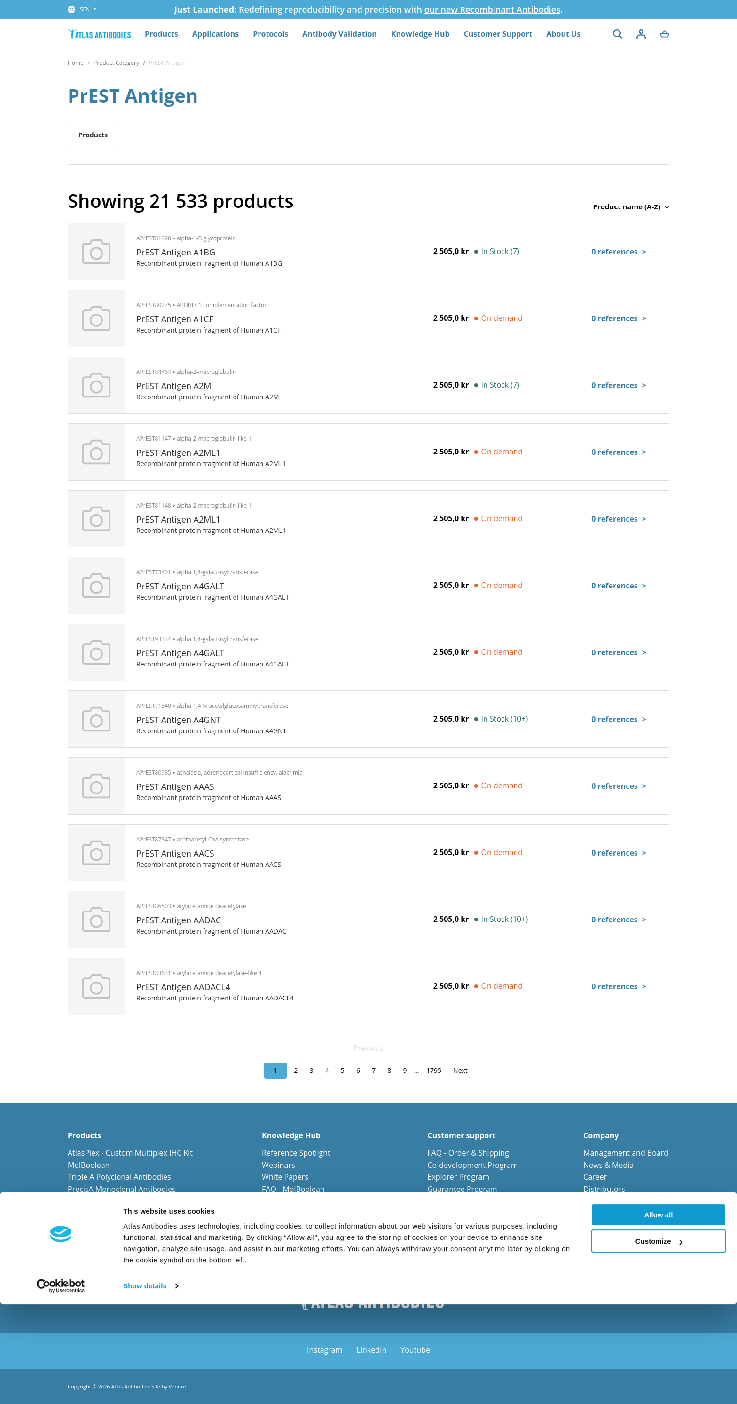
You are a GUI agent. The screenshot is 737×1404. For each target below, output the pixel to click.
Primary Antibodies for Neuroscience (132, 1225)
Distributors (604, 1189)
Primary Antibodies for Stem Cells (126, 1249)
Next (460, 1070)
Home (76, 63)
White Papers (285, 1177)
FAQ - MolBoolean (293, 1189)
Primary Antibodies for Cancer (120, 1213)
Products (161, 34)
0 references (618, 251)
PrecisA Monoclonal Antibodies (122, 1189)
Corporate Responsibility (626, 1213)
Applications (215, 34)
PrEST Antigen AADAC (178, 920)
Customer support (461, 1135)
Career (595, 1177)
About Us (563, 34)
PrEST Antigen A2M (174, 385)
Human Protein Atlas (298, 1249)
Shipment (444, 1213)
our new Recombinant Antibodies (492, 9)
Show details (145, 1385)
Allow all (658, 1314)
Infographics (283, 1213)
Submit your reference (466, 1249)
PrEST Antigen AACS (175, 853)
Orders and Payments (465, 1201)
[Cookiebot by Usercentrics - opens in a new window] (61, 1386)
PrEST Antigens (94, 1201)
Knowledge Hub (420, 34)
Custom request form (464, 1237)
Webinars (278, 1165)
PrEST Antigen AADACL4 (183, 986)
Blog (269, 1225)
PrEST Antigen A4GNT (178, 719)
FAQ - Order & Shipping (468, 1153)
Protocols (270, 34)
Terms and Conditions (465, 1225)
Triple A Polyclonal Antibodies (119, 1177)
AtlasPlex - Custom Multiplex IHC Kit (130, 1153)
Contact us (601, 1201)
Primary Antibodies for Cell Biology (128, 1237)
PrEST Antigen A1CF (174, 319)
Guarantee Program (462, 1189)
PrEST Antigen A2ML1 (178, 452)
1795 (433, 1070)
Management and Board (625, 1153)
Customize (658, 1341)
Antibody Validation (339, 34)
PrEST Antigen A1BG (175, 252)
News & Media (608, 1165)
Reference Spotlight (296, 1153)
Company (601, 1135)
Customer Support (498, 34)
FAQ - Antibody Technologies (312, 1201)
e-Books (276, 1237)
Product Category (116, 63)
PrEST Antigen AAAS (175, 786)
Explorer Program (458, 1177)
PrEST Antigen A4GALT (180, 586)
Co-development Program (472, 1165)
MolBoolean (89, 1165)
